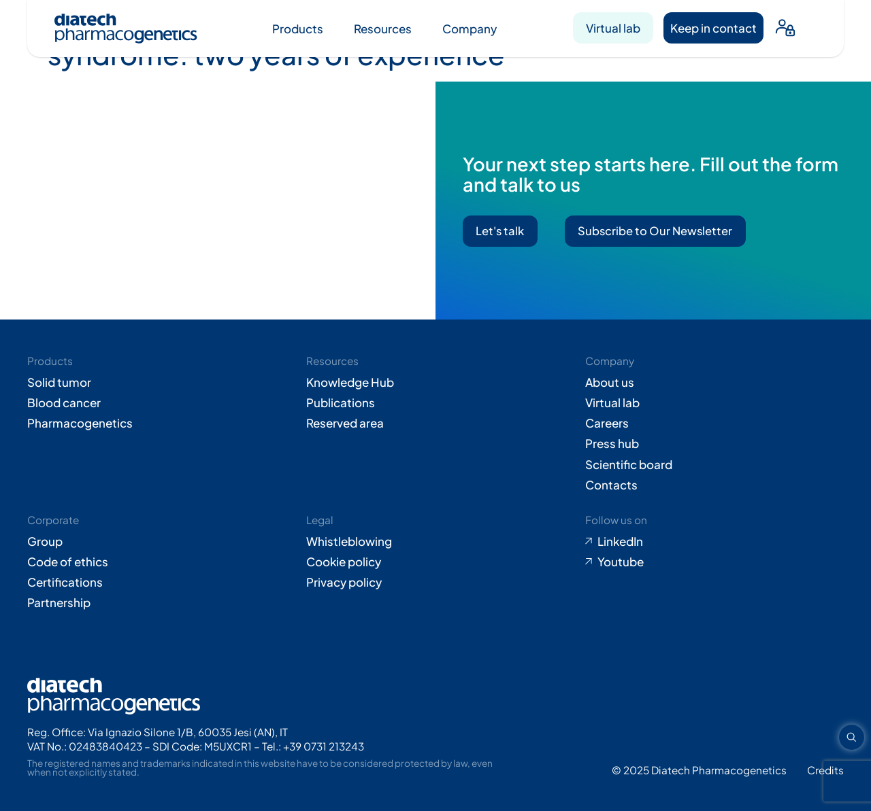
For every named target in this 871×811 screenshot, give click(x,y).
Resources (383, 28)
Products (297, 28)
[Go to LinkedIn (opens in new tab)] (714, 541)
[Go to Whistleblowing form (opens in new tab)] (435, 541)
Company (469, 28)
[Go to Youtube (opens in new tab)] (714, 561)
